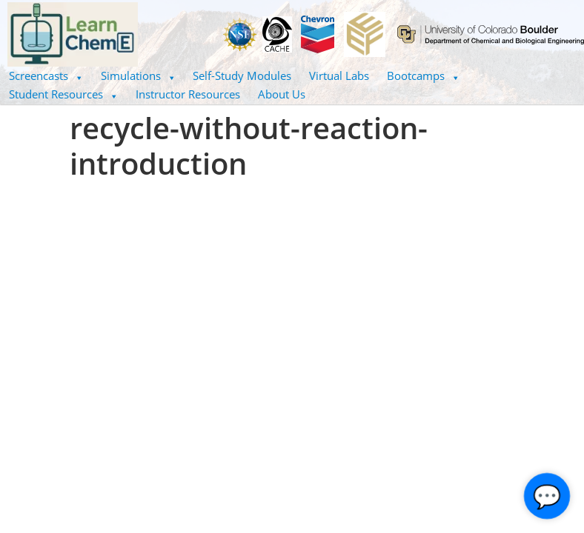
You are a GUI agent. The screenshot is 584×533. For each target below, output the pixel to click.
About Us (281, 94)
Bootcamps (423, 75)
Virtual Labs (339, 75)
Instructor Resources (188, 94)
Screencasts (46, 75)
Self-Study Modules (242, 75)
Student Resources (63, 94)
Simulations (138, 75)
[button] (46, 76)
